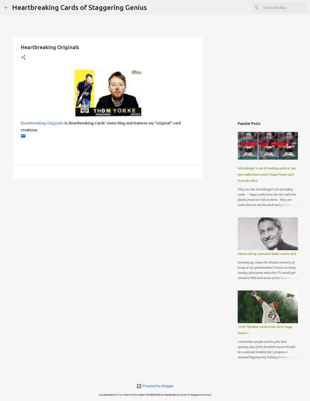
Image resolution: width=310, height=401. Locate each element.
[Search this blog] (284, 7)
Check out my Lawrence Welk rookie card (267, 254)
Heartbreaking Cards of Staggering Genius (79, 7)
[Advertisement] (108, 216)
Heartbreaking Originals (42, 123)
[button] (23, 58)
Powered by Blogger (155, 386)
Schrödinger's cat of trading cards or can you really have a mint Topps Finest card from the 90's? (267, 175)
